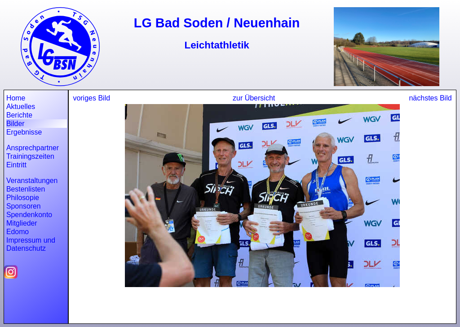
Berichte (19, 115)
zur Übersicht (254, 98)
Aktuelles (20, 106)
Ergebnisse (24, 132)
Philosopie (22, 197)
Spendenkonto (29, 214)
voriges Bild (91, 98)
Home (15, 98)
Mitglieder (21, 223)
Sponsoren (23, 206)
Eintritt (16, 165)
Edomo (17, 231)
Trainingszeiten (30, 156)
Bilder (15, 123)
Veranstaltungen (32, 180)
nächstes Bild (430, 98)
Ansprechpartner (32, 148)
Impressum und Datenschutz (30, 244)
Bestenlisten (25, 189)
